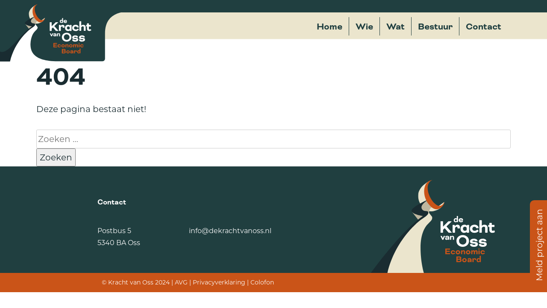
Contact (483, 27)
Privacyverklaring (219, 282)
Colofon (262, 282)
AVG (181, 282)
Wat (395, 27)
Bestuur (435, 27)
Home (329, 27)
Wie (364, 27)
